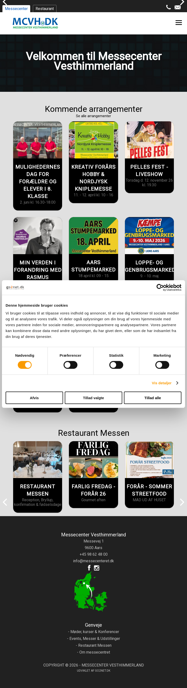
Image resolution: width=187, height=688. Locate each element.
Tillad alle (152, 398)
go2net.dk (102, 670)
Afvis (34, 398)
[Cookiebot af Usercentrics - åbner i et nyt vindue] (160, 287)
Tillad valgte (93, 398)
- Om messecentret (93, 652)
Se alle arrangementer (93, 116)
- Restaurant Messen (94, 645)
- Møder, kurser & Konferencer (93, 631)
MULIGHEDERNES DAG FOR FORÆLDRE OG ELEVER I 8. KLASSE (37, 181)
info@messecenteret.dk (93, 561)
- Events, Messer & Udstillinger (93, 638)
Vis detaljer (162, 383)
